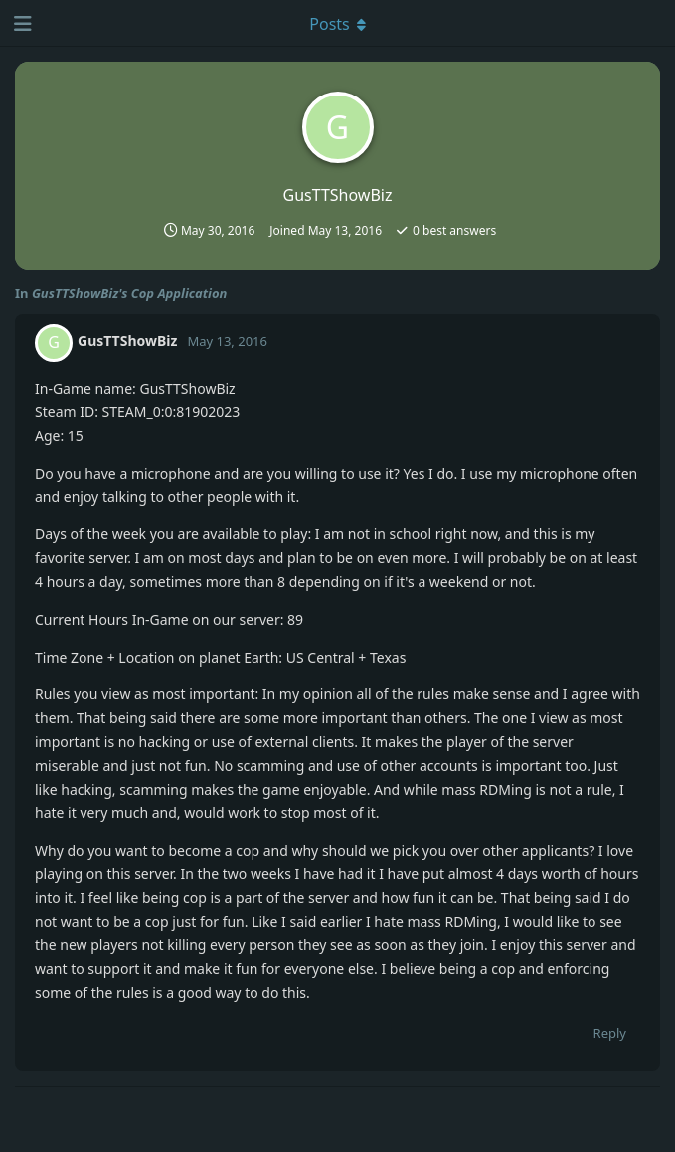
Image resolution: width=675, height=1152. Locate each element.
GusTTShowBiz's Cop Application (130, 293)
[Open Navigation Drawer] (20, 23)
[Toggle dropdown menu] (338, 23)
